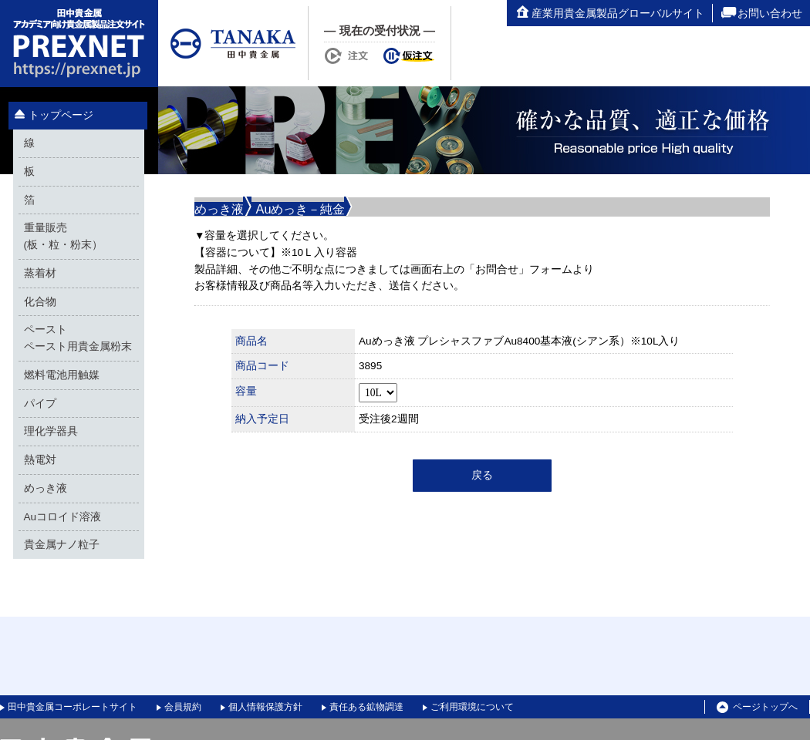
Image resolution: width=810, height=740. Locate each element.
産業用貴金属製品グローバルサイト (609, 13)
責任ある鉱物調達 (366, 706)
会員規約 (182, 706)
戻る (482, 475)
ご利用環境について (472, 706)
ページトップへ (757, 707)
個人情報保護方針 (265, 706)
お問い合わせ (761, 13)
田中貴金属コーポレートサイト (72, 706)
